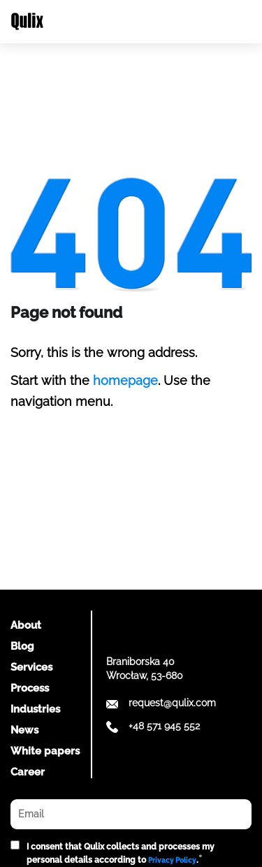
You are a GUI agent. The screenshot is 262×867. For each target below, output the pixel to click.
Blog (22, 646)
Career (27, 772)
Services (31, 667)
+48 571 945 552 (164, 725)
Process (29, 688)
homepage (125, 380)
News (24, 730)
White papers (45, 751)
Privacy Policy (172, 860)
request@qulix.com (172, 702)
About (25, 625)
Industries (35, 709)
